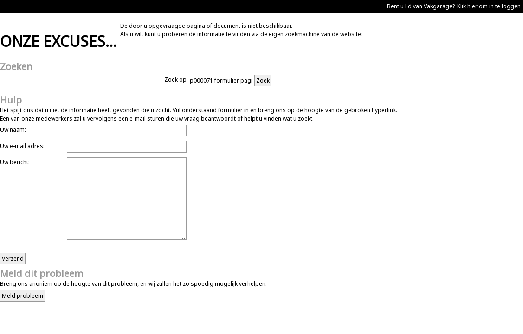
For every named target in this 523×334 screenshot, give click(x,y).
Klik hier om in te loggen (489, 6)
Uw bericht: (15, 162)
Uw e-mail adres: (22, 146)
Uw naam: (13, 130)
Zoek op (176, 80)
